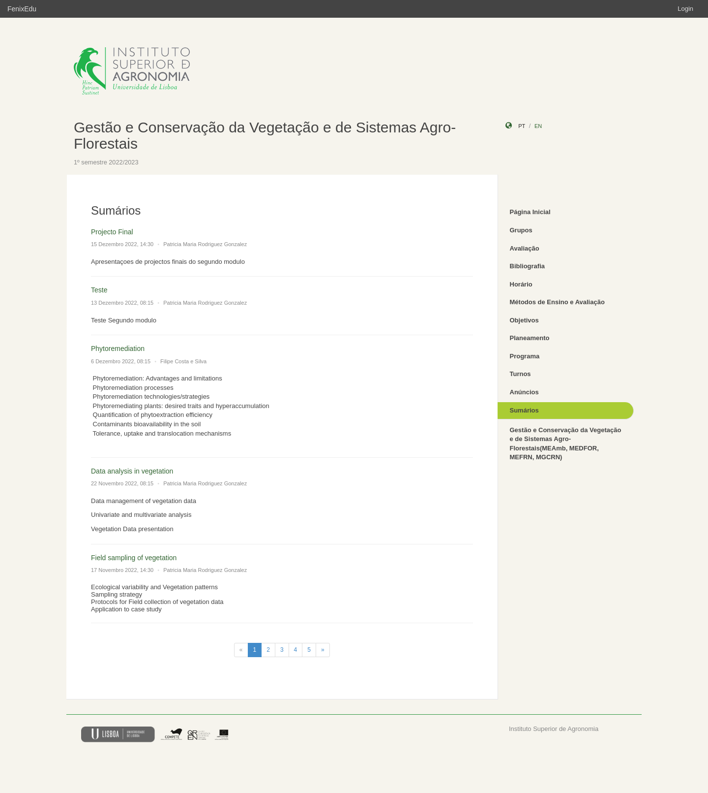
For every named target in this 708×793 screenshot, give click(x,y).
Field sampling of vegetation (134, 558)
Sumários (524, 410)
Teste (99, 290)
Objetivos (524, 320)
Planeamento (530, 338)
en (538, 126)
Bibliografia (527, 266)
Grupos (521, 230)
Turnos (520, 374)
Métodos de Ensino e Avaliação (557, 302)
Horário (521, 284)
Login (685, 8)
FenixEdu (21, 9)
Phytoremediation (118, 348)
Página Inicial (530, 212)
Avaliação (524, 248)
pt (521, 126)
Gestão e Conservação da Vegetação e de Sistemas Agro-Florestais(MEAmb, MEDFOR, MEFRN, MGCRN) (565, 443)
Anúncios (524, 392)
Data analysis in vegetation (132, 471)
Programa (525, 356)
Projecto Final (112, 232)
